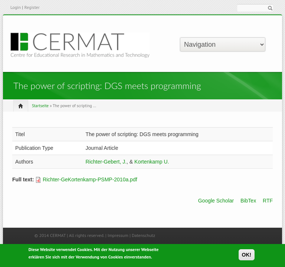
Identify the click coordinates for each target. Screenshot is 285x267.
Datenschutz (143, 235)
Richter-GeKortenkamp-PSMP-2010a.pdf (90, 179)
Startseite (40, 105)
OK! (247, 256)
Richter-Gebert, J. (106, 162)
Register (31, 7)
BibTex (248, 201)
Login (15, 7)
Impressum (118, 235)
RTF (268, 201)
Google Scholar (216, 201)
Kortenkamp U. (151, 162)
